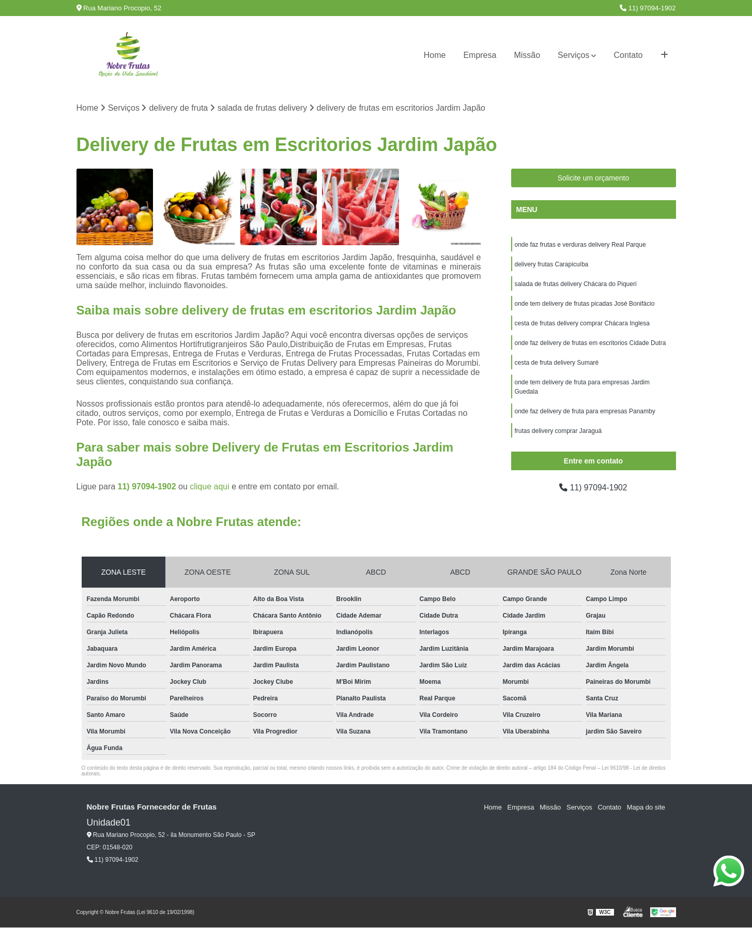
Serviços (573, 55)
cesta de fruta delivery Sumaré (557, 362)
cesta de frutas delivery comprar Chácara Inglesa (582, 323)
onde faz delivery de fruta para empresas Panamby (585, 411)
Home (435, 55)
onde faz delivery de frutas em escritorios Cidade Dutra (590, 343)
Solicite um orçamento (594, 178)
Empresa (479, 55)
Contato (627, 55)
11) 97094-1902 (648, 8)
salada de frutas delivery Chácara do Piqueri (576, 284)
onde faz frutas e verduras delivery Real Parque (580, 244)
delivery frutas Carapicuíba (552, 264)
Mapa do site (646, 808)
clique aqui (209, 487)
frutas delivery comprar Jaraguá (558, 431)
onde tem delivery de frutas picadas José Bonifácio (585, 303)
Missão (527, 55)
